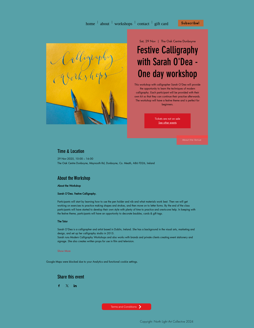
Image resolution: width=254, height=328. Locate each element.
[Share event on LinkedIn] (75, 285)
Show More (63, 251)
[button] (190, 23)
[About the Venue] (192, 140)
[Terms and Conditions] (126, 306)
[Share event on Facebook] (59, 285)
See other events (167, 122)
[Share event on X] (67, 285)
